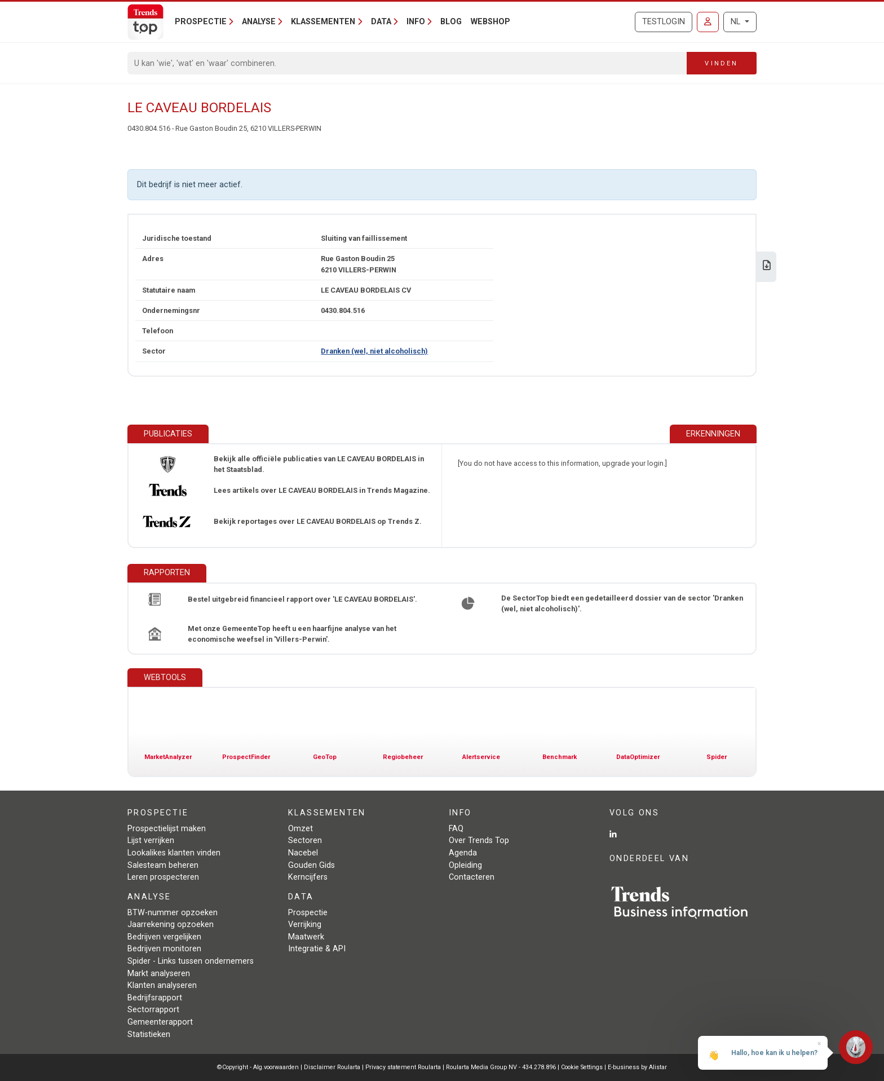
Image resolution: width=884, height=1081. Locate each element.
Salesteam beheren (162, 865)
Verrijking (304, 924)
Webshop (490, 22)
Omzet (300, 828)
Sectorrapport (153, 1009)
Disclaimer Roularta (332, 1067)
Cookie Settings (582, 1067)
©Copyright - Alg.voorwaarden (258, 1067)
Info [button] (415, 22)
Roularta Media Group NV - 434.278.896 (502, 1067)
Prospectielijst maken (166, 828)
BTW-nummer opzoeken (172, 912)
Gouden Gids (311, 865)
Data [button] (381, 22)
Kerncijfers (308, 877)
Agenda (463, 853)
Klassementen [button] (323, 22)
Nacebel (303, 853)
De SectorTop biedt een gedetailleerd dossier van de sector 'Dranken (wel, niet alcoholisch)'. (622, 603)
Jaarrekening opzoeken (170, 924)
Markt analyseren (158, 973)
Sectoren (305, 840)
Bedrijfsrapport (154, 998)
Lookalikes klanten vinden (173, 853)
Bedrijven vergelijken (164, 937)
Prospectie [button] (201, 22)
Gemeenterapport (160, 1022)
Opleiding (465, 865)
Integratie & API (317, 949)
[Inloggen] (708, 22)
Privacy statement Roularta (403, 1067)
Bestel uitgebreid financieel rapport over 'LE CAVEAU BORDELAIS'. (302, 599)
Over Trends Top (479, 840)
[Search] (407, 63)
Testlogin (663, 22)
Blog (451, 22)
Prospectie (308, 912)
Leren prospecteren (163, 877)
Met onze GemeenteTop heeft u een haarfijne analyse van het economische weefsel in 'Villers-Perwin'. (292, 633)
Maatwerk (306, 937)
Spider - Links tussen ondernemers (190, 961)
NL (736, 22)
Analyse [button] (259, 22)
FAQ (456, 828)
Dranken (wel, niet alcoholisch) (374, 351)
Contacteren (471, 877)
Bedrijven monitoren (164, 949)
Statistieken (148, 1034)
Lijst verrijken (150, 840)
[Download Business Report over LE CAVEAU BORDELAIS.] (767, 266)
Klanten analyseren (162, 985)
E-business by (637, 1067)
